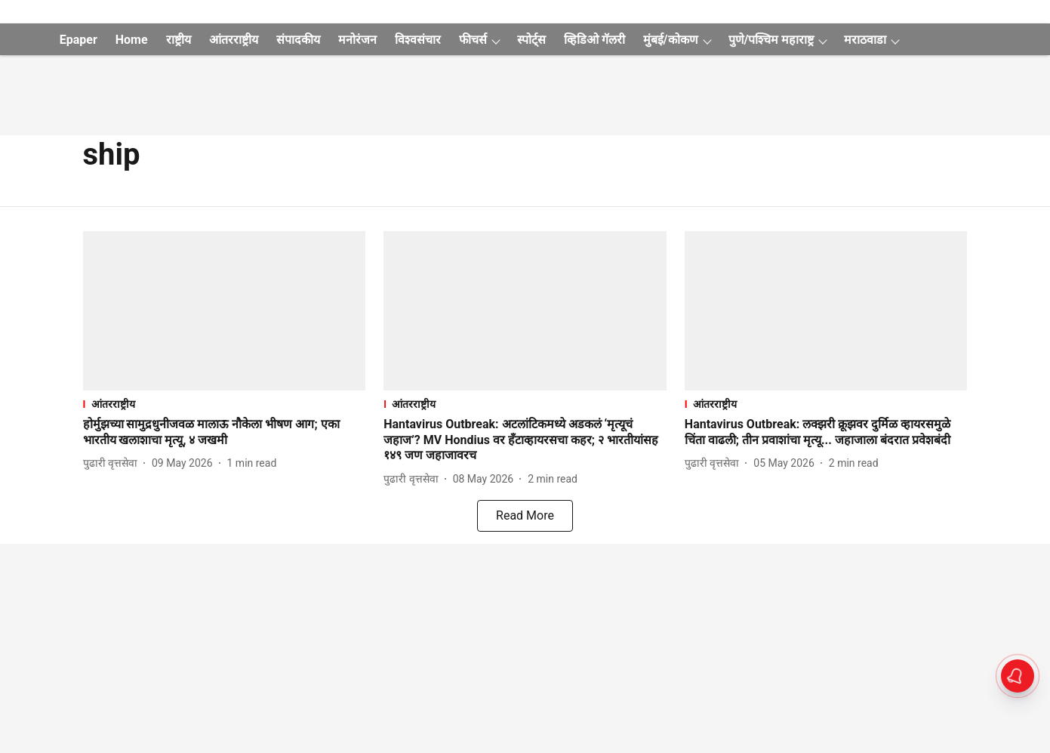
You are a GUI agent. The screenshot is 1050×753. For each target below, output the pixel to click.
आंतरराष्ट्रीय (233, 39)
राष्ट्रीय (178, 39)
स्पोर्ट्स (531, 39)
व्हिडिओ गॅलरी (594, 39)
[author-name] (113, 463)
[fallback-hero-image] (224, 310)
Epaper (78, 39)
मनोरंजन (357, 39)
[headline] (224, 433)
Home (131, 39)
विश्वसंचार (418, 39)
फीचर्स (473, 39)
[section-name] (224, 404)
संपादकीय (298, 39)
